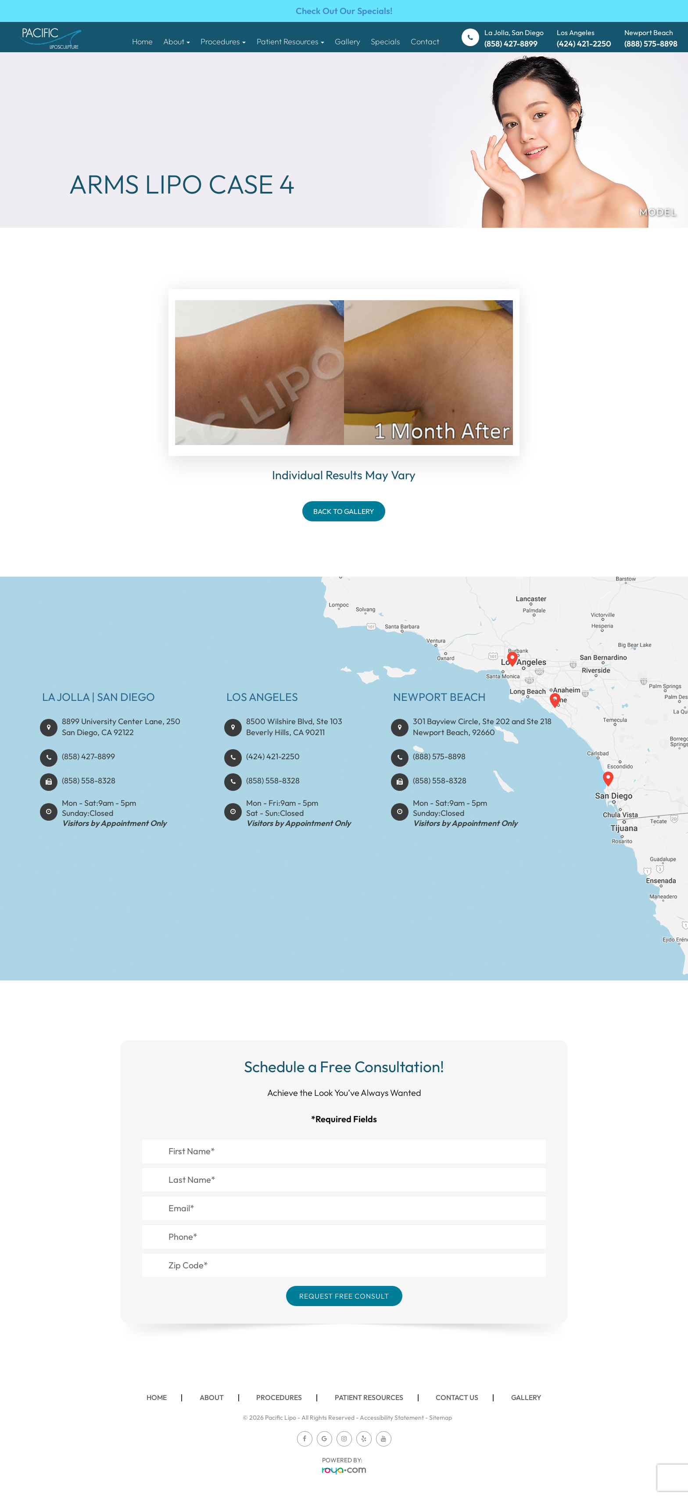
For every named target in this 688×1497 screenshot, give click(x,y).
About (212, 1397)
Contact (425, 41)
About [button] (176, 41)
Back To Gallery (343, 511)
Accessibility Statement (392, 1418)
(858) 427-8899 (88, 797)
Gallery (347, 41)
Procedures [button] (223, 41)
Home (142, 41)
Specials (385, 41)
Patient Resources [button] (290, 41)
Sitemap (440, 1418)
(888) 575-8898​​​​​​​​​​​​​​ (439, 797)
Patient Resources (369, 1397)
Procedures (279, 1397)
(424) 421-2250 (273, 797)
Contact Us (457, 1397)
